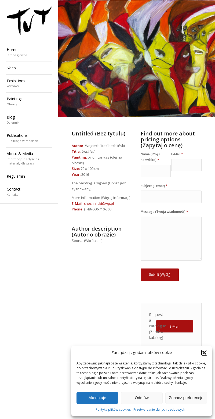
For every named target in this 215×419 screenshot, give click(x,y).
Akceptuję (97, 397)
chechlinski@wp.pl (99, 203)
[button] (204, 352)
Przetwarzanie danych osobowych (159, 409)
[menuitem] (29, 53)
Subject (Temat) (154, 186)
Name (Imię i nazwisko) (150, 157)
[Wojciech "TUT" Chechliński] (29, 20)
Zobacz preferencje (186, 397)
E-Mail (177, 154)
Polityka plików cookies (113, 409)
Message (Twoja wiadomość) (164, 211)
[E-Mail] (174, 326)
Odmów (142, 397)
